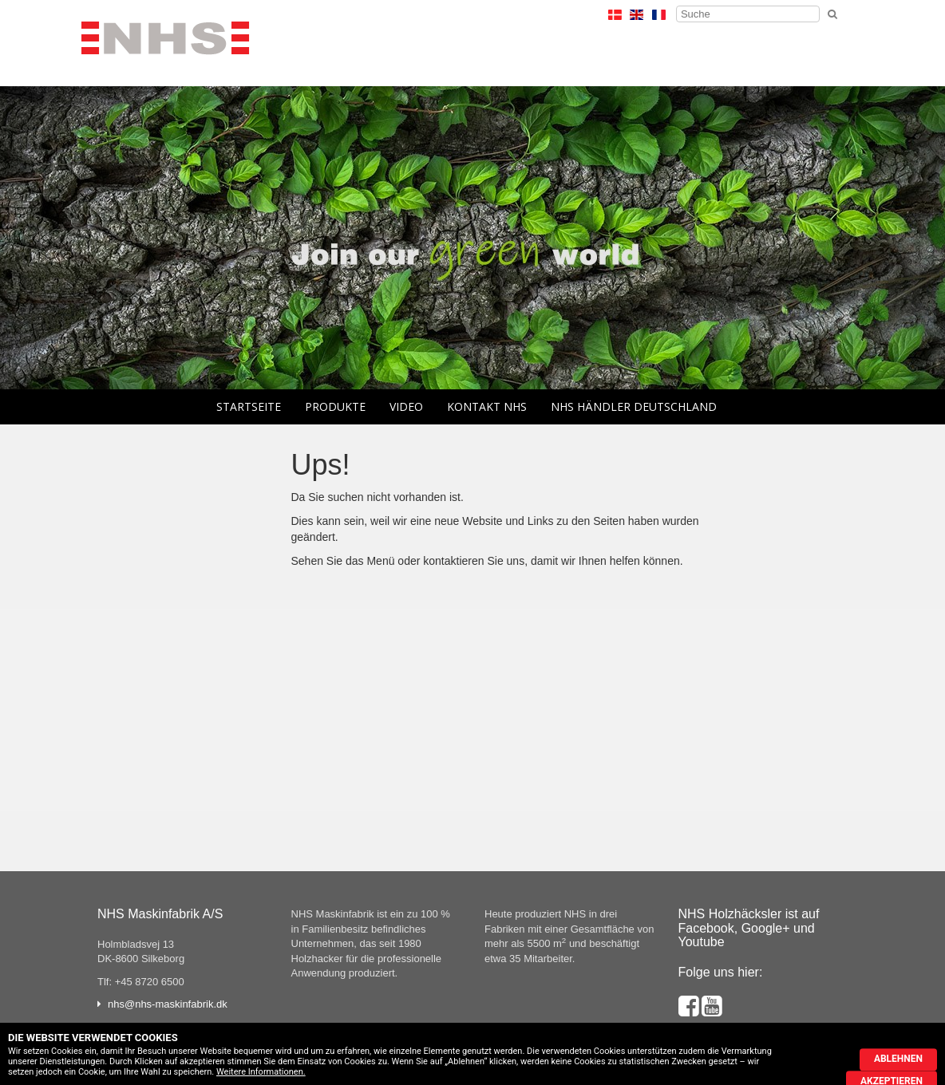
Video (406, 406)
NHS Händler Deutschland (634, 406)
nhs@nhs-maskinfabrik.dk (167, 1004)
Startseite (248, 406)
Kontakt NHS (487, 406)
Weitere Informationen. (261, 1072)
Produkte (335, 406)
